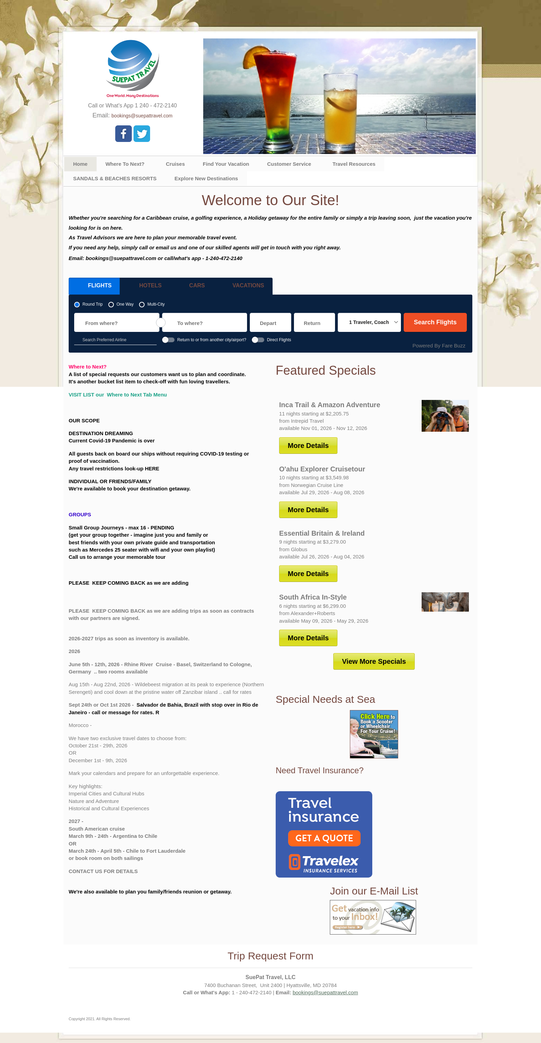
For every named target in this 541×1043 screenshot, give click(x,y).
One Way (125, 304)
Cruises (175, 164)
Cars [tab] (190, 287)
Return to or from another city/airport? (211, 339)
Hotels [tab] (143, 287)
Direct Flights (279, 339)
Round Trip (92, 304)
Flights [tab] (92, 287)
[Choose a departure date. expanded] (270, 322)
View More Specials (374, 661)
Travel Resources (354, 164)
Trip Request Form (271, 955)
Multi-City (156, 304)
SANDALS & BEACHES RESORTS (115, 178)
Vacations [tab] (241, 287)
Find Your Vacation (226, 164)
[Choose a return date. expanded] (314, 322)
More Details (308, 445)
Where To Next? (125, 164)
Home (80, 164)
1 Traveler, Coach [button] (369, 322)
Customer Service (289, 164)
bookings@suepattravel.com (142, 115)
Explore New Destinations (206, 178)
